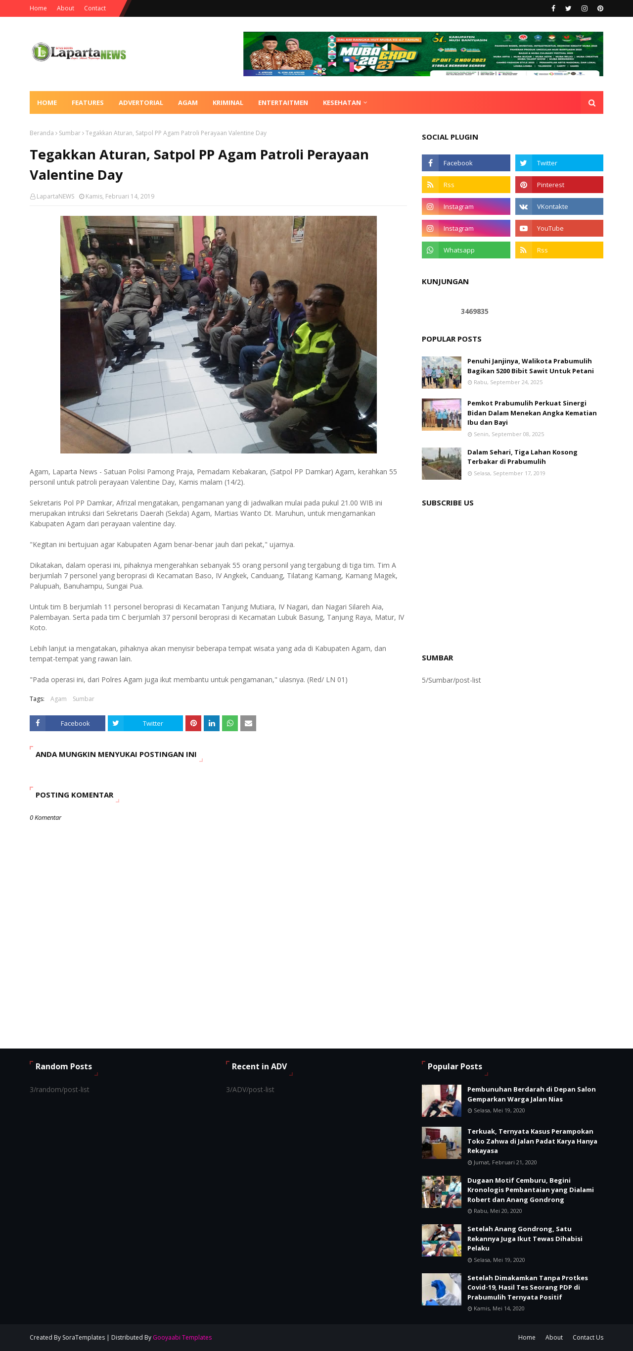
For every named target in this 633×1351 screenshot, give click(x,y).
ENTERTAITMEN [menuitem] (283, 102)
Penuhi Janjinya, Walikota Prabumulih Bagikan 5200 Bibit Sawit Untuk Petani (530, 365)
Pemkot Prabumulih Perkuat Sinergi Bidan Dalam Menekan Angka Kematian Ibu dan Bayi (532, 413)
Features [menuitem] (88, 102)
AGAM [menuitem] (188, 102)
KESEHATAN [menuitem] (342, 102)
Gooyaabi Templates (182, 1337)
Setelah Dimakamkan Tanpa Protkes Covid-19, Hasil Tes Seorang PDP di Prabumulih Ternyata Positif (527, 1287)
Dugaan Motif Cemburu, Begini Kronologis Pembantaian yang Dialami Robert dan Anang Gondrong (530, 1190)
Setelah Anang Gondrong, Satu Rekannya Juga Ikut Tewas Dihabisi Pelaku (525, 1238)
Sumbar (70, 133)
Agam (58, 699)
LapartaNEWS (55, 196)
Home (38, 8)
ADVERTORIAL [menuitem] (141, 102)
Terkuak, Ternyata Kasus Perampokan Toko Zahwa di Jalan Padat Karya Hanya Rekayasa (532, 1141)
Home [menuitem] (47, 102)
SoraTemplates (83, 1337)
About (65, 8)
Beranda (42, 133)
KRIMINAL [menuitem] (228, 102)
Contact (95, 8)
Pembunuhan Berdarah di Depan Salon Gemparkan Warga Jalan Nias (531, 1094)
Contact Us (588, 1337)
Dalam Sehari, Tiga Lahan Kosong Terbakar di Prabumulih (522, 457)
